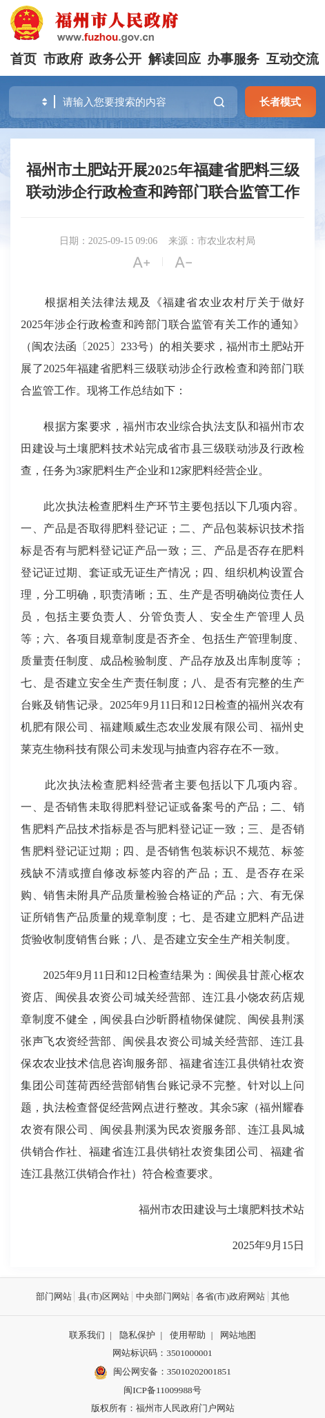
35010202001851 (199, 1371)
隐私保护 (137, 1335)
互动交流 (292, 59)
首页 (23, 59)
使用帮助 (188, 1335)
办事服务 (233, 59)
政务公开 (115, 59)
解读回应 (174, 59)
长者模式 (280, 102)
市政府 (63, 59)
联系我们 (87, 1335)
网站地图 (238, 1335)
